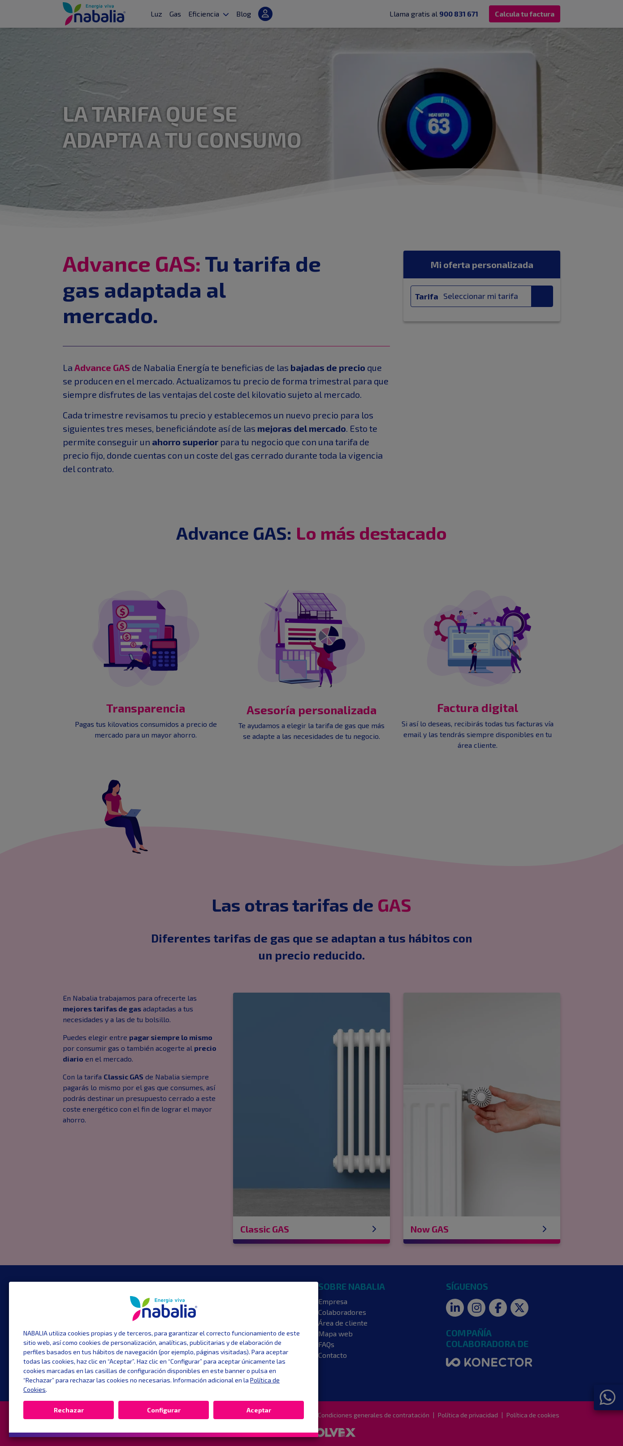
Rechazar (69, 1410)
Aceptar (259, 1410)
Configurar (164, 1410)
